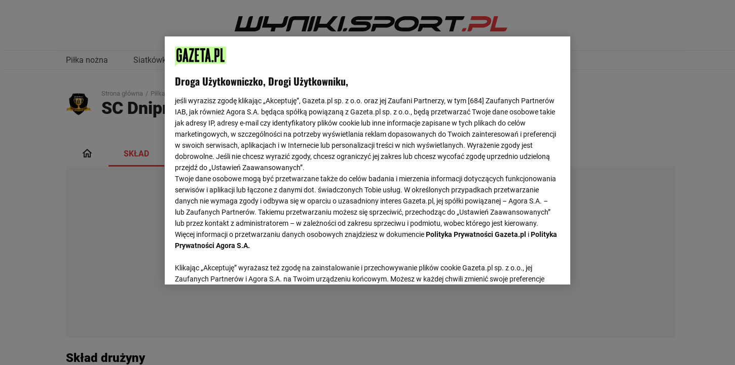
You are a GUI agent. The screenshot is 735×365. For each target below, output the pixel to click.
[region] (367, 159)
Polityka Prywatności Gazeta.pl (476, 234)
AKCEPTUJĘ (526, 265)
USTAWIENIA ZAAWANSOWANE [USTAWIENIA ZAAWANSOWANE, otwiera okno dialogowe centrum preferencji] (241, 264)
